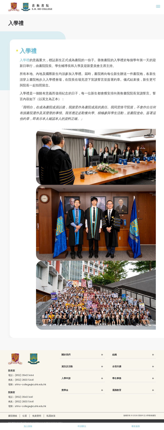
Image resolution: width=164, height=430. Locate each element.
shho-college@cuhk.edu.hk (30, 384)
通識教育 (116, 390)
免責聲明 (36, 415)
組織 (114, 354)
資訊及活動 (67, 366)
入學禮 (24, 60)
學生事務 (116, 378)
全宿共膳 (116, 366)
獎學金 (65, 390)
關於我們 (66, 354)
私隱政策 (50, 415)
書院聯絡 (12, 415)
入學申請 (66, 378)
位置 (24, 415)
